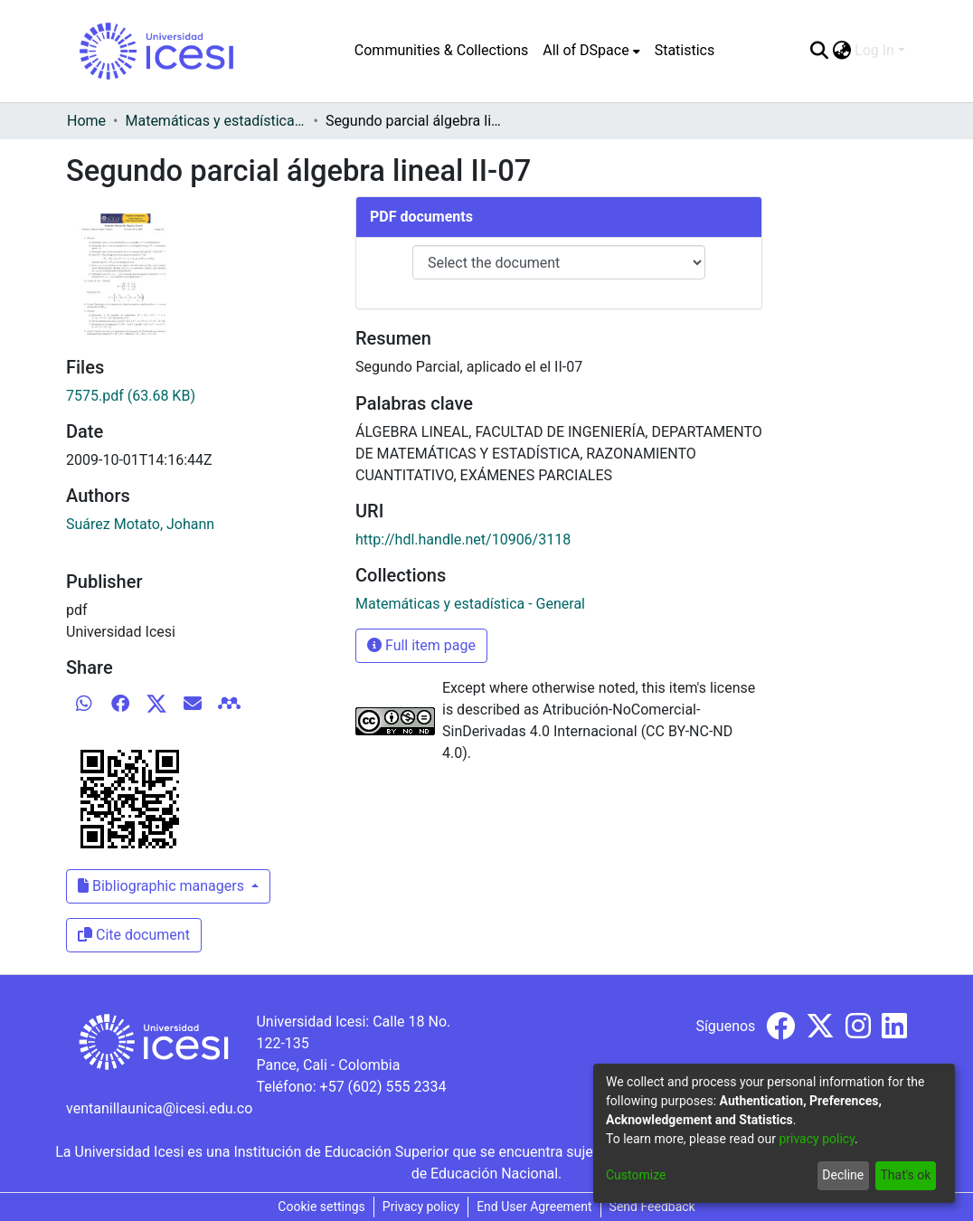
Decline (843, 1175)
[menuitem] (591, 51)
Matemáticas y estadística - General (215, 120)
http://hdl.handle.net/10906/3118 (463, 539)
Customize (636, 1175)
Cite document (134, 934)
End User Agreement (534, 1206)
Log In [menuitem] (874, 50)
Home (86, 120)
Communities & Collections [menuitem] (441, 50)
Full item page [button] (421, 645)
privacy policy (817, 1138)
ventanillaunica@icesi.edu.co (159, 1108)
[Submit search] (819, 51)
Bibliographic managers (163, 885)
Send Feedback (652, 1206)
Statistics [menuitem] (685, 50)
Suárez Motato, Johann (140, 524)
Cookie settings (321, 1206)
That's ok (905, 1175)
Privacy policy (421, 1206)
